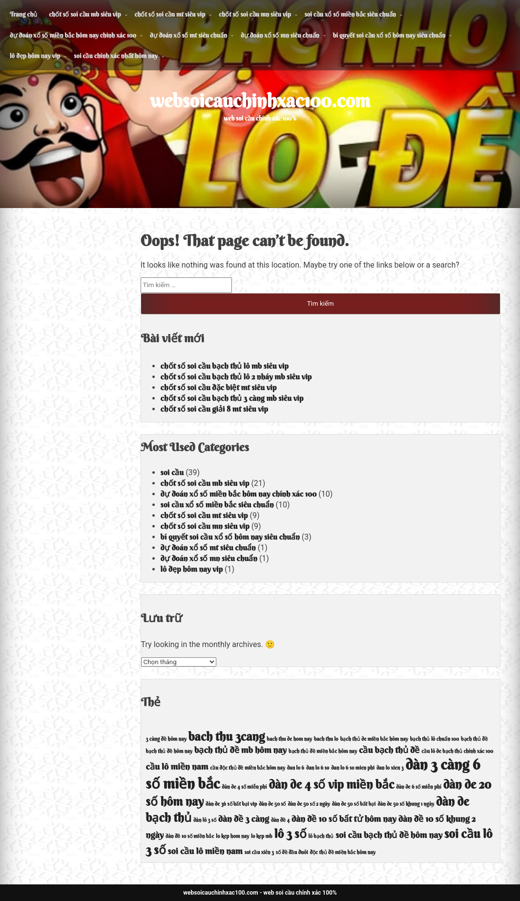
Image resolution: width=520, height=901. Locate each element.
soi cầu (172, 472)
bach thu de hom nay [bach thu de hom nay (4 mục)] (289, 739)
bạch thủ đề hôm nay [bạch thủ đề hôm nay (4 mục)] (169, 751)
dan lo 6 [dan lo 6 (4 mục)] (295, 768)
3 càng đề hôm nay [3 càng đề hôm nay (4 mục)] (166, 739)
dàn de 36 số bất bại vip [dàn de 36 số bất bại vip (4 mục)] (231, 804)
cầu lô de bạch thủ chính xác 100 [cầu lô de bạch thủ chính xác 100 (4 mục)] (457, 751)
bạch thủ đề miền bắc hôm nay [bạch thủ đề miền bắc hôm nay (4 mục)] (323, 751)
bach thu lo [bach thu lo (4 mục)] (326, 739)
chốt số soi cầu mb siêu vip (85, 14)
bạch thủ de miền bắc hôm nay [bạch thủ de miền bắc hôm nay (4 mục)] (374, 739)
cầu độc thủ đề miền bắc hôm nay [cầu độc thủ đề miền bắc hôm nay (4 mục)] (247, 768)
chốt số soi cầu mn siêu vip (255, 14)
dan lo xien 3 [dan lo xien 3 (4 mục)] (390, 768)
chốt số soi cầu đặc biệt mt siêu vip (219, 387)
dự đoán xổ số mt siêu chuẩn (188, 35)
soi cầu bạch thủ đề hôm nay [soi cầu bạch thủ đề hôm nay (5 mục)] (388, 834)
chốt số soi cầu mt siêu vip (170, 14)
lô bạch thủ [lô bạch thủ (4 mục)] (321, 836)
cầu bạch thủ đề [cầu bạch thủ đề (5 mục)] (389, 749)
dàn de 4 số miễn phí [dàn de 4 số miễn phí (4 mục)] (244, 787)
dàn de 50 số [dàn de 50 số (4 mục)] (272, 804)
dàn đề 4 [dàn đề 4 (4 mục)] (280, 820)
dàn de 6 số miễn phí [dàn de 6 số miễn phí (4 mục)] (418, 787)
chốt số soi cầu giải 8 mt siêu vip (214, 409)
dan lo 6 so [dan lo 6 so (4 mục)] (317, 768)
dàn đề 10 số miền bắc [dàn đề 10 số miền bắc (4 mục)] (190, 836)
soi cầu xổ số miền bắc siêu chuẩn (350, 14)
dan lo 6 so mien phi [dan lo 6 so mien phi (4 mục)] (352, 768)
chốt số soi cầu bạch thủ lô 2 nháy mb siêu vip (236, 376)
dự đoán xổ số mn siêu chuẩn (280, 35)
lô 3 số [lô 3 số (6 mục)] (290, 833)
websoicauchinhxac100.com (260, 100)
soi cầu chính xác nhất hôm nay (115, 56)
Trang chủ (23, 14)
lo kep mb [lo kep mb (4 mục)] (261, 836)
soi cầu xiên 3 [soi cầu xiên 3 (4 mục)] (259, 852)
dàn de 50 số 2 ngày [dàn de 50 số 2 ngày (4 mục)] (309, 804)
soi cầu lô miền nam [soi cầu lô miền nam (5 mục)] (205, 851)
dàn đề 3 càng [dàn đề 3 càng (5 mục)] (243, 818)
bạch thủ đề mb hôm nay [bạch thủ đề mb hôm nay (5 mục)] (240, 749)
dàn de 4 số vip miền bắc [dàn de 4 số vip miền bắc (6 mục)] (331, 784)
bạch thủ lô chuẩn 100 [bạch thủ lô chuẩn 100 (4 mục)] (434, 739)
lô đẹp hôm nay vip (35, 56)
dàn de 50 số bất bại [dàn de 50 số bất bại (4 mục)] (354, 804)
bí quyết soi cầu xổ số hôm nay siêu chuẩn (389, 35)
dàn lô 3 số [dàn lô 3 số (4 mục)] (204, 820)
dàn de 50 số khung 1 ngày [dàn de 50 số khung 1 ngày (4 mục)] (405, 804)
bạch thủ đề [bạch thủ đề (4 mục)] (474, 739)
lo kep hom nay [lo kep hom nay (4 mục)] (232, 836)
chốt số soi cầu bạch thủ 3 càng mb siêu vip (232, 398)
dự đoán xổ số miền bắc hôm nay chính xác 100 (73, 35)
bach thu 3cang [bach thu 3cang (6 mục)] (226, 736)
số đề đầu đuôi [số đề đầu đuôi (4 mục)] (292, 852)
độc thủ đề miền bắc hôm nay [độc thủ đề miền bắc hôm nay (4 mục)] (342, 852)
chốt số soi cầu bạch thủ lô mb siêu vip (225, 366)
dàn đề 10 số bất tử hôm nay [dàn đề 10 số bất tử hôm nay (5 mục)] (343, 818)
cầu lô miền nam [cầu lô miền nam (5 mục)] (177, 766)
